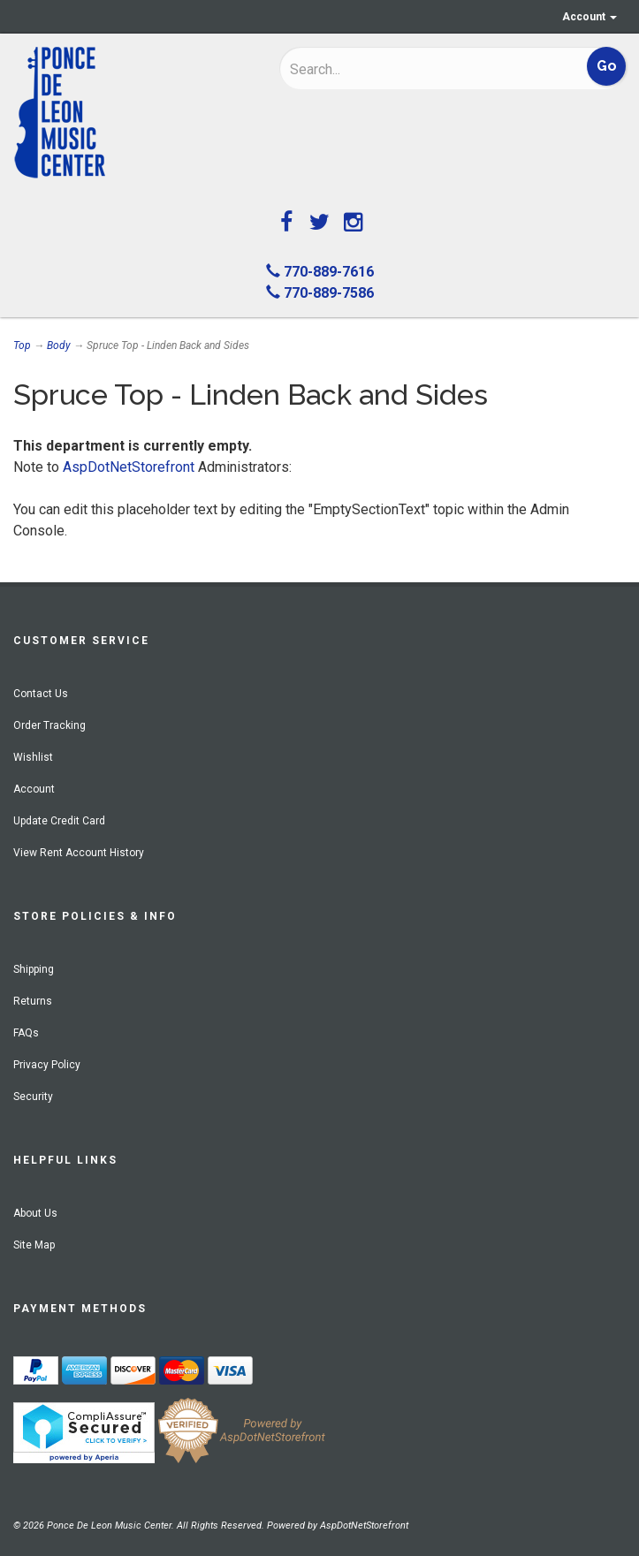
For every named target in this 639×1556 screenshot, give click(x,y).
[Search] (400, 69)
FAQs (26, 1033)
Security (33, 1096)
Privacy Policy (46, 1065)
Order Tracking (49, 725)
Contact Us (40, 693)
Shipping (33, 969)
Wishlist (33, 757)
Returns (32, 1001)
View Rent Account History (78, 852)
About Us (35, 1213)
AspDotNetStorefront (128, 467)
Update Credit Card (59, 821)
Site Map (34, 1245)
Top (22, 345)
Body (59, 345)
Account (589, 17)
